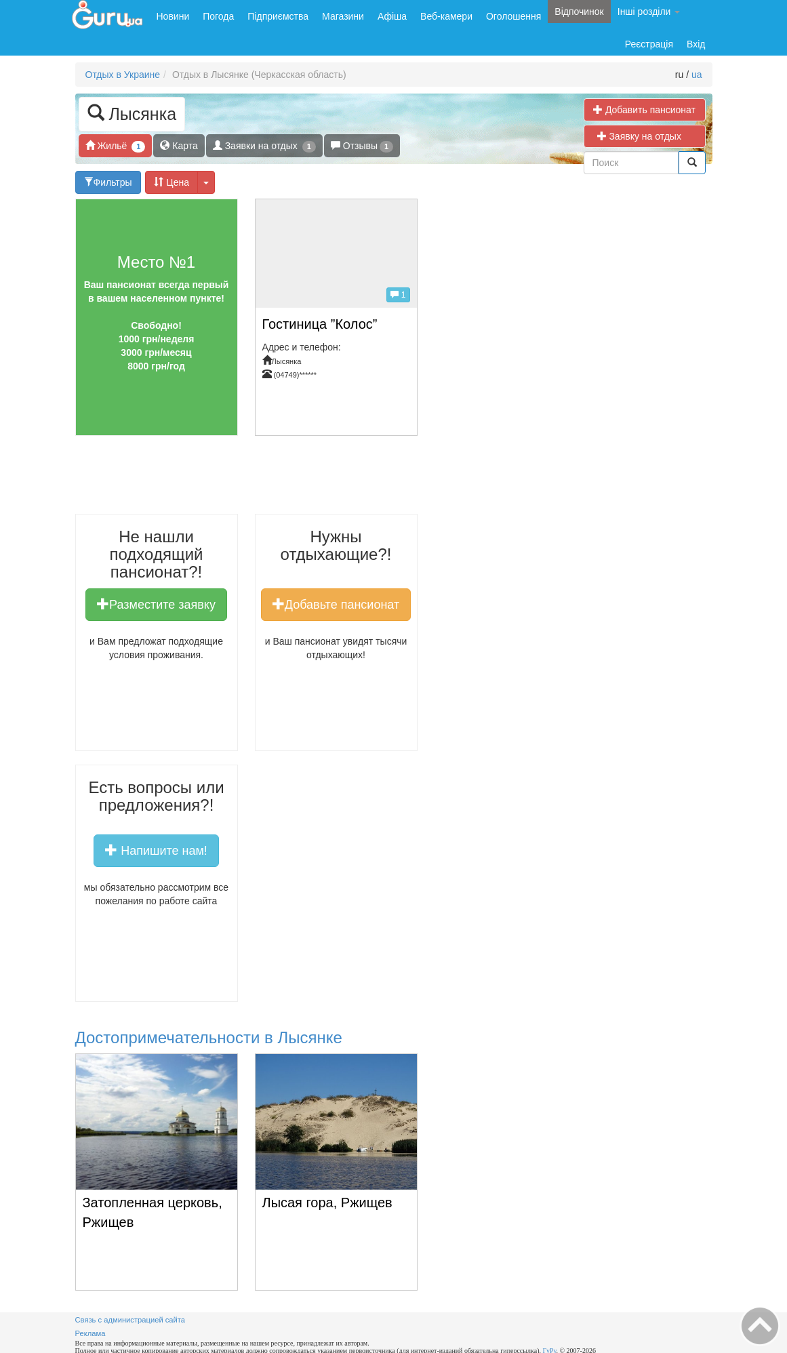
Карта (178, 145)
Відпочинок (578, 11)
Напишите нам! (156, 850)
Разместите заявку (156, 604)
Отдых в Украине (123, 74)
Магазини (343, 16)
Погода (218, 16)
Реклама (90, 1333)
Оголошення (513, 16)
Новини (173, 16)
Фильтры (108, 182)
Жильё (115, 146)
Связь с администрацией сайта (130, 1320)
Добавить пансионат (644, 109)
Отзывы (362, 146)
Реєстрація (649, 44)
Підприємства (277, 16)
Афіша (392, 16)
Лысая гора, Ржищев (327, 1202)
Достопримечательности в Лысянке (208, 1037)
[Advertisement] (322, 479)
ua (696, 74)
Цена (171, 182)
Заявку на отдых (644, 136)
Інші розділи (649, 11)
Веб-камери (446, 16)
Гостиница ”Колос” (320, 324)
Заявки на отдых (264, 146)
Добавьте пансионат (336, 604)
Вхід (696, 44)
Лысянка (132, 112)
